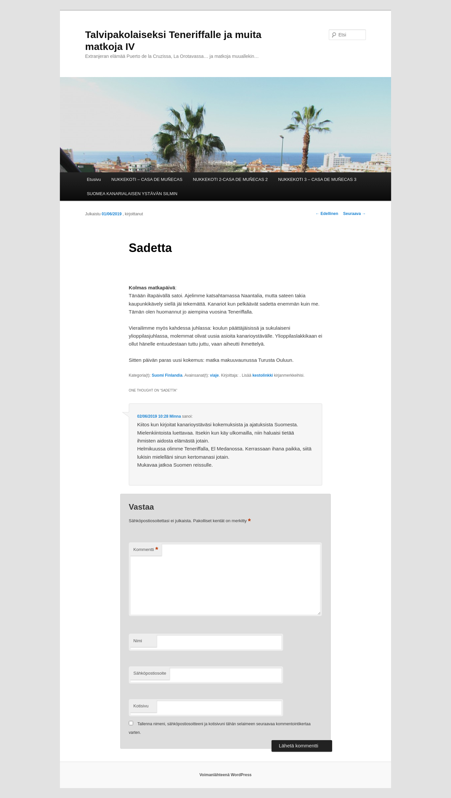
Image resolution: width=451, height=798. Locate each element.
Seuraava (354, 213)
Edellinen (327, 213)
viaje (214, 375)
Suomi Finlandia (167, 375)
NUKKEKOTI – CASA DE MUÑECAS (146, 179)
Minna (175, 416)
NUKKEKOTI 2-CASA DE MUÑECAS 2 (230, 179)
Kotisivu (141, 705)
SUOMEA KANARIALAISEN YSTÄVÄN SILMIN (132, 193)
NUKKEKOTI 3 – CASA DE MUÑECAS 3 (317, 179)
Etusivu (94, 179)
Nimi (137, 640)
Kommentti (145, 550)
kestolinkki (262, 375)
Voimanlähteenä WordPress (225, 775)
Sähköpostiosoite (149, 673)
